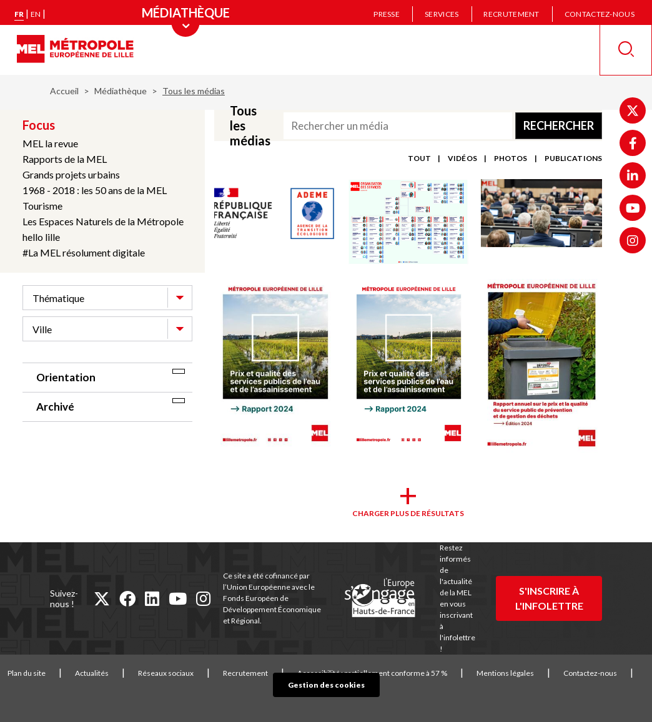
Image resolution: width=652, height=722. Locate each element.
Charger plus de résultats (408, 513)
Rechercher (558, 125)
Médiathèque (120, 90)
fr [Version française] (19, 14)
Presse (386, 14)
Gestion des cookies (326, 685)
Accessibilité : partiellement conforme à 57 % (372, 673)
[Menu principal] (186, 12)
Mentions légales (505, 673)
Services (441, 14)
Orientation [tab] (66, 377)
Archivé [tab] (55, 406)
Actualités (92, 673)
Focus (38, 124)
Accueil (64, 90)
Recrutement (511, 14)
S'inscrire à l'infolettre (549, 598)
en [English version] (36, 14)
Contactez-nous (600, 14)
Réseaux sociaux (166, 673)
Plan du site (26, 673)
